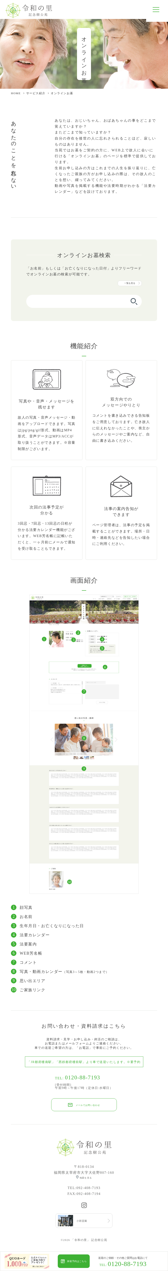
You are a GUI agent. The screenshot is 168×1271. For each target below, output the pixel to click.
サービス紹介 (36, 96)
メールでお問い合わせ (88, 1108)
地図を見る (85, 1181)
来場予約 (77, 1261)
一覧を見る (129, 286)
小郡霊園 (84, 1226)
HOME (16, 96)
